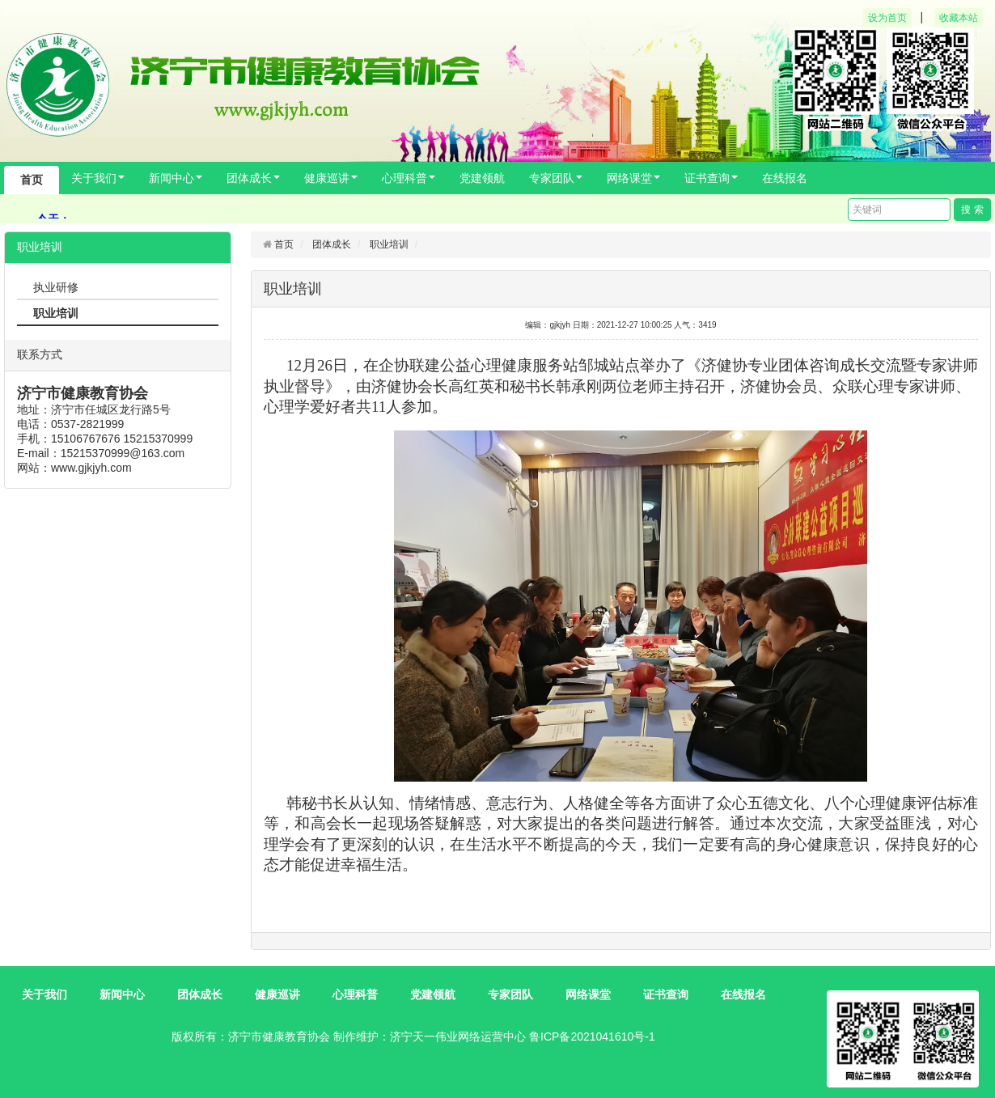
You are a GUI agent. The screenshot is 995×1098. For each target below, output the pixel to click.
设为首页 (887, 17)
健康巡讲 (331, 178)
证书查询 (711, 178)
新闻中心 (175, 178)
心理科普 (408, 178)
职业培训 (389, 244)
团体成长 (253, 178)
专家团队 (555, 178)
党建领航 (482, 178)
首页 (31, 179)
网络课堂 (633, 178)
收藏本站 (958, 17)
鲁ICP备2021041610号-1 (592, 1036)
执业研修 (55, 287)
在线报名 (784, 178)
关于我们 (98, 178)
